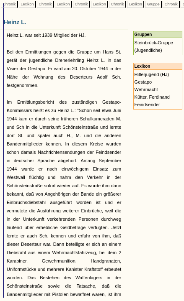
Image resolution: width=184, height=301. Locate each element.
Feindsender (147, 104)
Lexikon (27, 4)
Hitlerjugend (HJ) (152, 74)
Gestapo (143, 81)
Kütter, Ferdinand (152, 96)
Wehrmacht (146, 89)
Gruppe (153, 4)
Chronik (9, 4)
